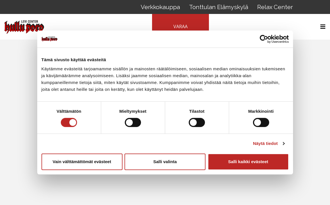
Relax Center (275, 7)
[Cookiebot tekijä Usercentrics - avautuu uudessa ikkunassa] (264, 39)
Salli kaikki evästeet (248, 161)
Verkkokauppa (160, 7)
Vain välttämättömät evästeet (82, 161)
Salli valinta (165, 161)
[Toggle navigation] (321, 27)
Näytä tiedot (265, 143)
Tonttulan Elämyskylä (218, 7)
